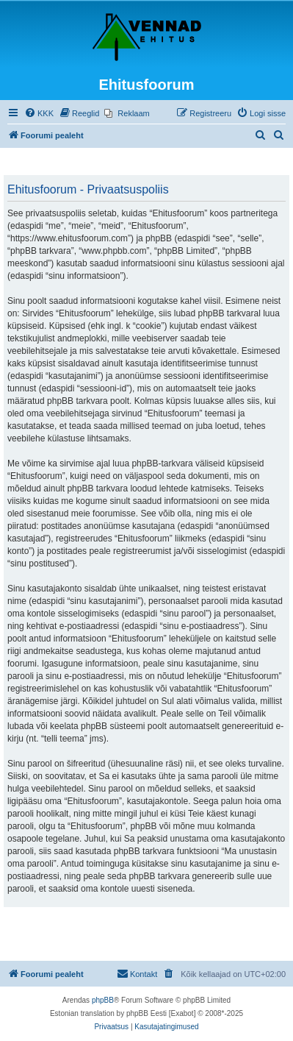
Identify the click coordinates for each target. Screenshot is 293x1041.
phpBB (103, 1000)
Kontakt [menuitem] (137, 973)
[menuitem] (39, 113)
